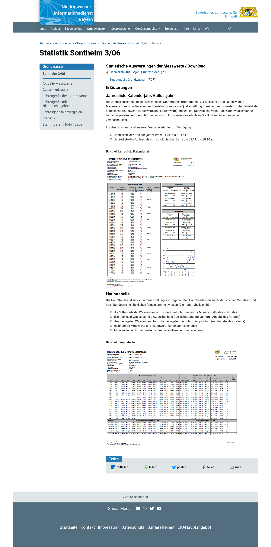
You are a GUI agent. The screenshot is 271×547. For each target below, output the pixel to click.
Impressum (108, 527)
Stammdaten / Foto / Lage (62, 124)
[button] (228, 29)
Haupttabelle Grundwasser (125, 79)
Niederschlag (73, 28)
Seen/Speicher (121, 28)
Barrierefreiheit (160, 527)
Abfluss (56, 28)
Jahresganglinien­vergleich (62, 112)
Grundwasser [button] (96, 28)
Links (196, 28)
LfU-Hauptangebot (194, 527)
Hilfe (186, 28)
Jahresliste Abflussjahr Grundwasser (132, 72)
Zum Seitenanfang (135, 497)
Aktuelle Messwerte (57, 83)
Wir (207, 28)
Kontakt (88, 527)
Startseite (45, 43)
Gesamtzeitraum (55, 90)
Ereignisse (171, 28)
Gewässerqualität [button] (146, 28)
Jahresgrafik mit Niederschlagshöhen (58, 104)
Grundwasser (63, 43)
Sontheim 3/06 (138, 43)
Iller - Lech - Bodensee (113, 43)
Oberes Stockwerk (85, 43)
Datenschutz (132, 527)
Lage (43, 28)
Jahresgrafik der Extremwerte (65, 96)
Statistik (49, 118)
